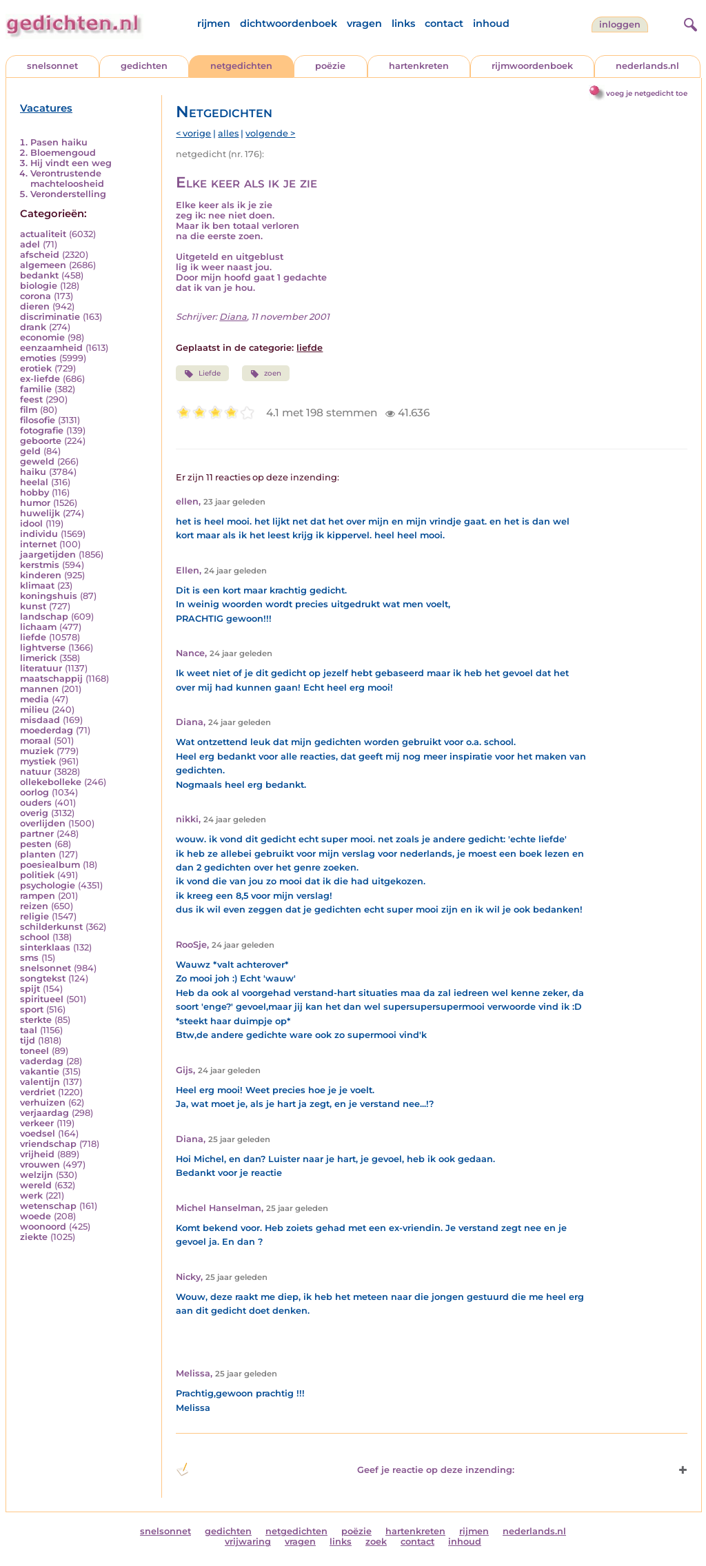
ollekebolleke (50, 782)
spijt (30, 989)
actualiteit (43, 234)
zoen (265, 373)
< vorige (193, 133)
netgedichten (241, 66)
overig (34, 813)
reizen (34, 906)
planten (38, 854)
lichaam (38, 627)
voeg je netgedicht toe (646, 93)
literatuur (41, 668)
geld (30, 451)
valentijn (40, 1082)
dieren (35, 306)
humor (35, 503)
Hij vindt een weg (71, 163)
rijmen (213, 23)
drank (33, 327)
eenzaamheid (51, 348)
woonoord (43, 1226)
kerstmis (39, 565)
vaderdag (41, 1061)
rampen (37, 896)
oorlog (34, 792)
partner (37, 833)
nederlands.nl (647, 66)
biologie (38, 286)
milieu (34, 709)
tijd (27, 1040)
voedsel (37, 1133)
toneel (34, 1051)
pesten (36, 844)
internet (38, 544)
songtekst (42, 978)
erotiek (36, 368)
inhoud (491, 23)
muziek (37, 751)
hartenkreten (419, 66)
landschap (44, 616)
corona (35, 296)
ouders (36, 802)
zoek (376, 1541)
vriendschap (48, 1144)
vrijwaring (248, 1541)
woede (35, 1216)
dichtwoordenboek (288, 23)
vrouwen (40, 1164)
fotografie (41, 430)
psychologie (47, 885)
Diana (233, 317)
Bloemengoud (63, 153)
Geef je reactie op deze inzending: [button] (345, 1469)
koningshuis (48, 596)
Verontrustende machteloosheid (67, 178)
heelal (34, 482)
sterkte (36, 1020)
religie (34, 916)
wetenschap (48, 1206)
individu (39, 534)
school (35, 937)
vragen (364, 23)
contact (444, 23)
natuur (35, 771)
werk (31, 1195)
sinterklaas (45, 947)
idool (31, 523)
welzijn (36, 1175)
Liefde (202, 373)
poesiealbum (50, 865)
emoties (38, 358)
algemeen (43, 265)
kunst (33, 606)
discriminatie (50, 317)
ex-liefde (40, 379)
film (28, 410)
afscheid (39, 255)
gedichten (144, 66)
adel (30, 244)
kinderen (40, 575)
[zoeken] (688, 23)
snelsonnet (52, 66)
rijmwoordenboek (532, 66)
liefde (33, 637)
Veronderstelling (68, 194)
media (34, 699)
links (403, 23)
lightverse (42, 647)
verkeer (37, 1123)
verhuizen (42, 1102)
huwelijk (40, 513)
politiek (37, 875)
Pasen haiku (59, 142)
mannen (39, 689)
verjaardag (44, 1113)
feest (31, 399)
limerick (38, 658)
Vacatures (46, 108)
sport (31, 1009)
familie (36, 389)
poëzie (330, 66)
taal (28, 1030)
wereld (36, 1185)
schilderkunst (51, 927)
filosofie (37, 420)
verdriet (37, 1092)
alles (228, 133)
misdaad (40, 720)
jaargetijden (48, 554)
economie (42, 337)
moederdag (46, 730)
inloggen (620, 24)
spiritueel (41, 999)
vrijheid (37, 1154)
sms (29, 958)
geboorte (40, 441)
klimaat (37, 585)
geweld (37, 461)
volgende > (270, 133)
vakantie (39, 1071)
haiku (33, 472)
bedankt (39, 275)
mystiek (38, 761)
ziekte (34, 1237)
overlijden (42, 823)
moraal (35, 740)
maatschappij (51, 678)
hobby (34, 492)
